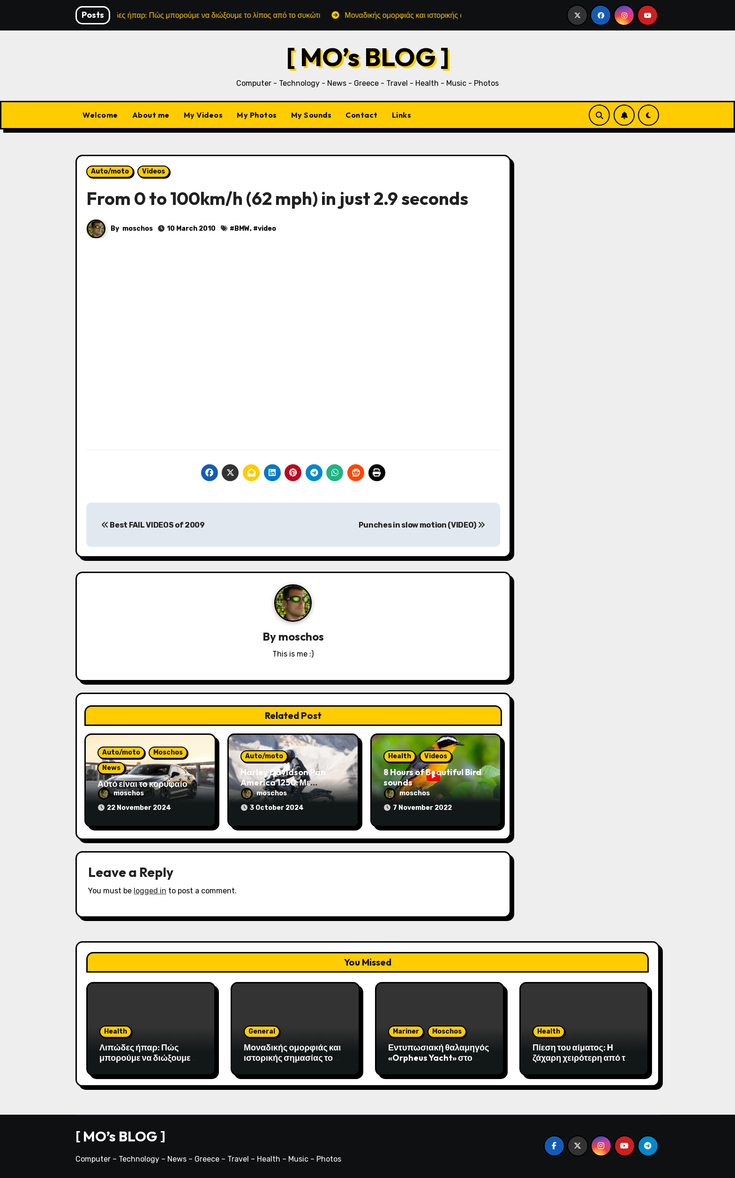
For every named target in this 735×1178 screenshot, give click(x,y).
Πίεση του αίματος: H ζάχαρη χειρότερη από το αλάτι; (581, 1057)
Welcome (100, 115)
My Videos (203, 115)
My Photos (257, 115)
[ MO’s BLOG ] (368, 56)
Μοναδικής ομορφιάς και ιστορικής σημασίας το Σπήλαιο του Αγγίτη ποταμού (292, 1062)
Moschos (168, 752)
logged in (150, 890)
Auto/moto (110, 171)
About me (151, 115)
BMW (242, 229)
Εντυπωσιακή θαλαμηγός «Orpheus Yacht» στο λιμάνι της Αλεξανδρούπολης (438, 1062)
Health (399, 756)
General (261, 1031)
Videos (153, 171)
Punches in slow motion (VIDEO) (422, 525)
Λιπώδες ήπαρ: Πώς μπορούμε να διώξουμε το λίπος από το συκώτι (150, 1057)
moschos (137, 229)
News (111, 768)
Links (402, 115)
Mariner (406, 1031)
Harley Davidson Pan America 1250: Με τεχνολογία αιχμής (283, 782)
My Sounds (311, 115)
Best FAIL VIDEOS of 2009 (153, 525)
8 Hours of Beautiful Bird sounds (432, 777)
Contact (361, 115)
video (267, 229)
